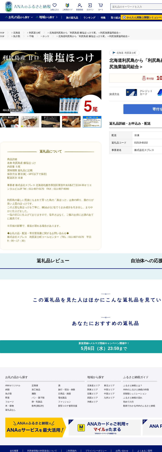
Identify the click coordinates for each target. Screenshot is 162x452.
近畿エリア (92, 393)
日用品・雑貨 (64, 393)
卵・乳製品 (37, 402)
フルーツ (9, 402)
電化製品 (62, 397)
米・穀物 (9, 406)
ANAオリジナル (12, 385)
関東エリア (92, 389)
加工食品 (36, 389)
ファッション (64, 402)
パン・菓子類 (38, 397)
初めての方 (128, 402)
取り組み (115, 17)
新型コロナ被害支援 (67, 406)
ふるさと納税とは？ (132, 385)
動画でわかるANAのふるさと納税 (139, 406)
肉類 (7, 389)
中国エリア (109, 393)
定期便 (35, 385)
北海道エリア (93, 385)
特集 (103, 17)
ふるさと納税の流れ (132, 397)
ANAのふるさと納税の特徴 (136, 389)
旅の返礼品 (72, 17)
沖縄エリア (92, 402)
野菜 (7, 397)
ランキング (89, 17)
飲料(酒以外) (38, 406)
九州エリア (109, 397)
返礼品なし (10, 410)
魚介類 (8, 393)
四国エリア (92, 397)
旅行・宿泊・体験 (66, 389)
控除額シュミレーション (134, 393)
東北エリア (109, 385)
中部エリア (109, 389)
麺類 (34, 393)
